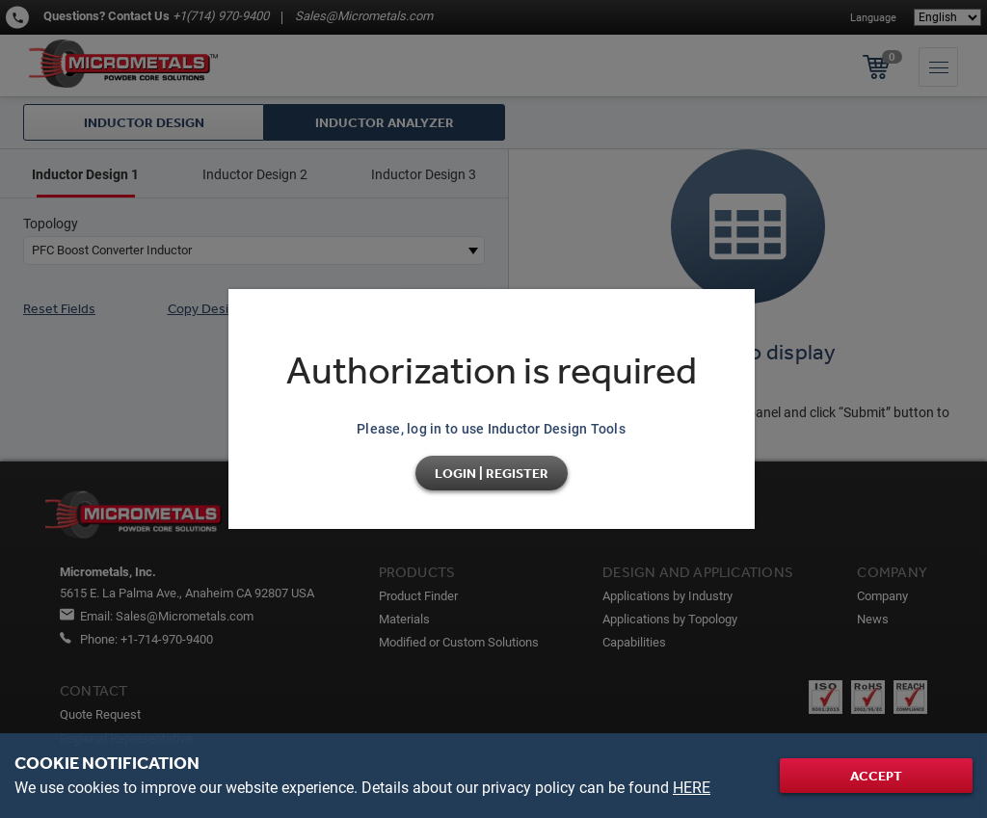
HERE (691, 787)
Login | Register (491, 473)
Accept (876, 775)
